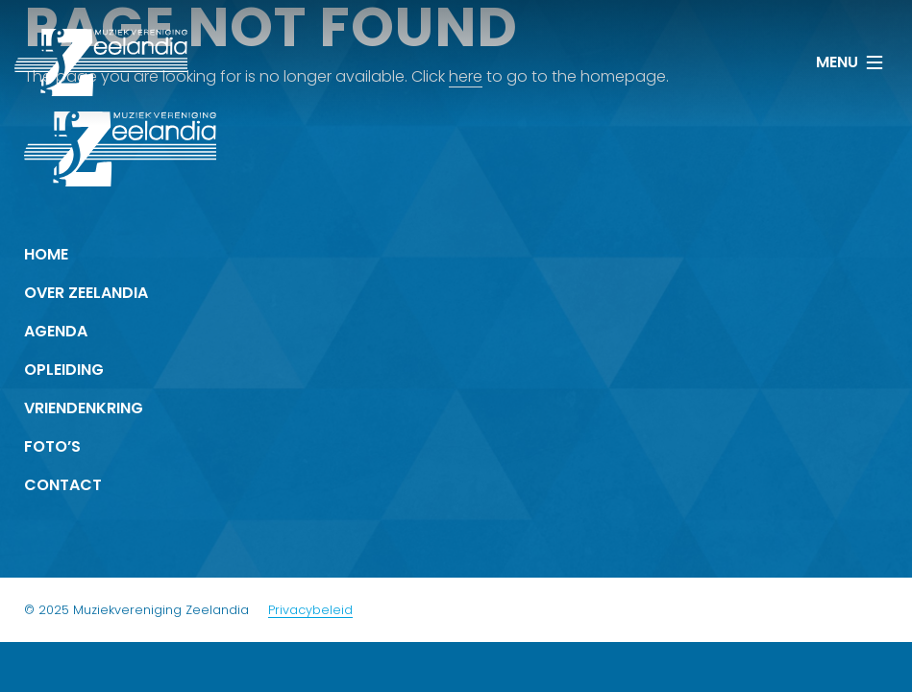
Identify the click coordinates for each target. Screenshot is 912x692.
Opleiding (64, 369)
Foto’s (52, 446)
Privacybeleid (310, 610)
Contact (63, 485)
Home (46, 254)
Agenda (55, 331)
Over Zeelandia (86, 293)
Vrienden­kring (83, 408)
